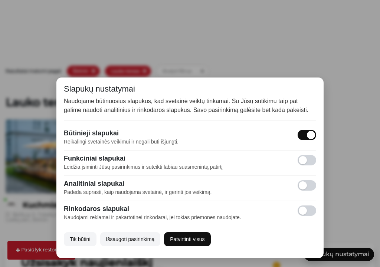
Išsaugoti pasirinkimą (130, 239)
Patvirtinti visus (187, 239)
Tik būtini (80, 239)
